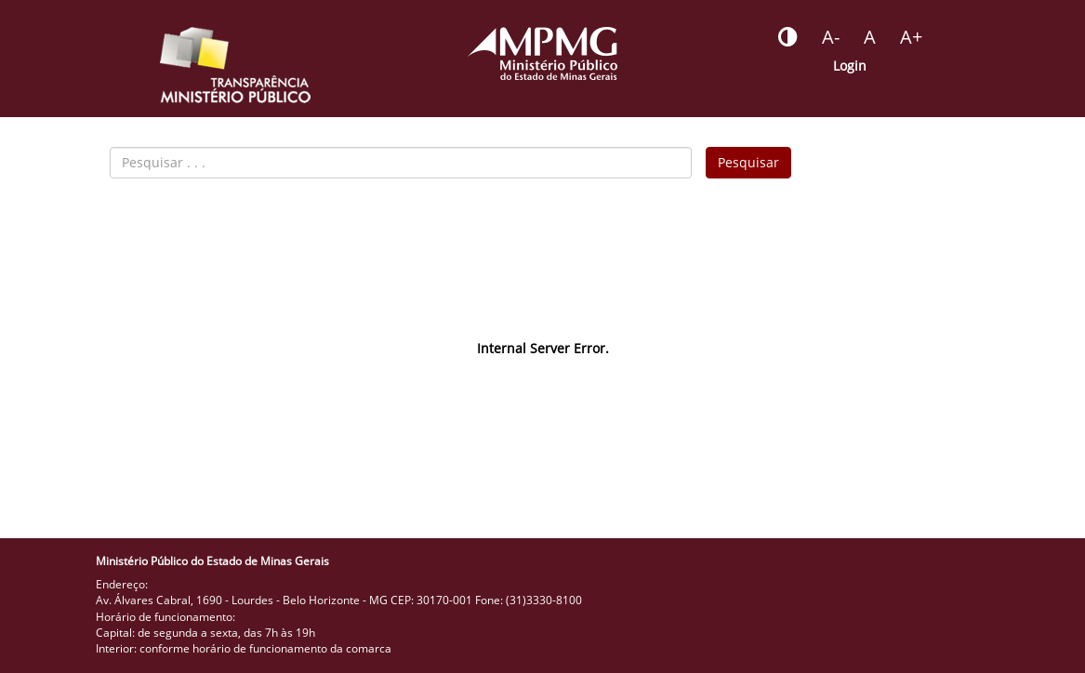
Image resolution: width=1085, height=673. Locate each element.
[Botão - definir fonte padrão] (869, 37)
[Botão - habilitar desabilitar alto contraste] (788, 37)
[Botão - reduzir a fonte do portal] (831, 37)
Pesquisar (748, 162)
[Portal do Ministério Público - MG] (542, 53)
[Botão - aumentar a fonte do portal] (911, 37)
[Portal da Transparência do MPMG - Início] (235, 65)
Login (850, 65)
